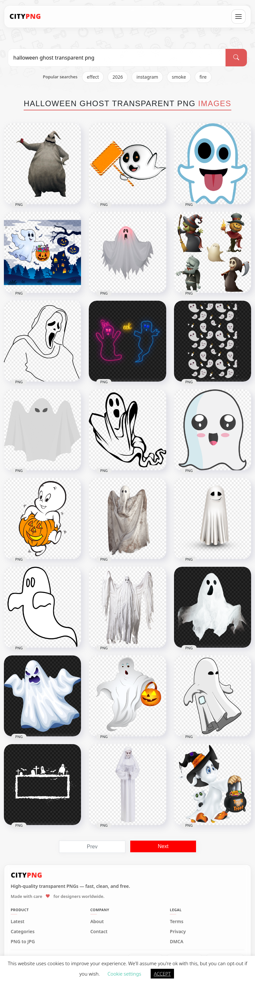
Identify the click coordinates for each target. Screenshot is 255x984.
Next (163, 846)
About (97, 921)
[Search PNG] (117, 57)
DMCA (176, 942)
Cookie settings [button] (124, 973)
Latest (17, 921)
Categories (23, 931)
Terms (176, 921)
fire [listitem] (203, 77)
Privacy (178, 931)
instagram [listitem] (147, 77)
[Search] (236, 57)
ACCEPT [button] (162, 973)
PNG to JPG (23, 942)
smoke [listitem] (179, 77)
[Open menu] (238, 16)
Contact (99, 931)
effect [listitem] (93, 77)
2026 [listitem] (117, 77)
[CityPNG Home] (25, 16)
